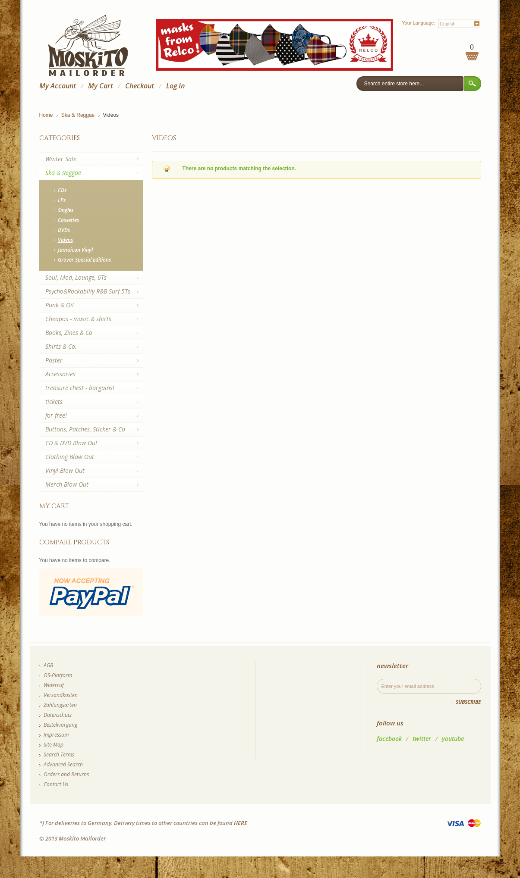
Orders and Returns (66, 774)
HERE (240, 823)
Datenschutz (58, 715)
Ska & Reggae (78, 115)
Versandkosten (61, 695)
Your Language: (418, 22)
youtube (453, 738)
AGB (48, 665)
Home (46, 115)
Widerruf (54, 685)
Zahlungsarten (60, 705)
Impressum (56, 734)
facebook (389, 738)
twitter (422, 738)
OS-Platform (58, 675)
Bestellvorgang (60, 724)
